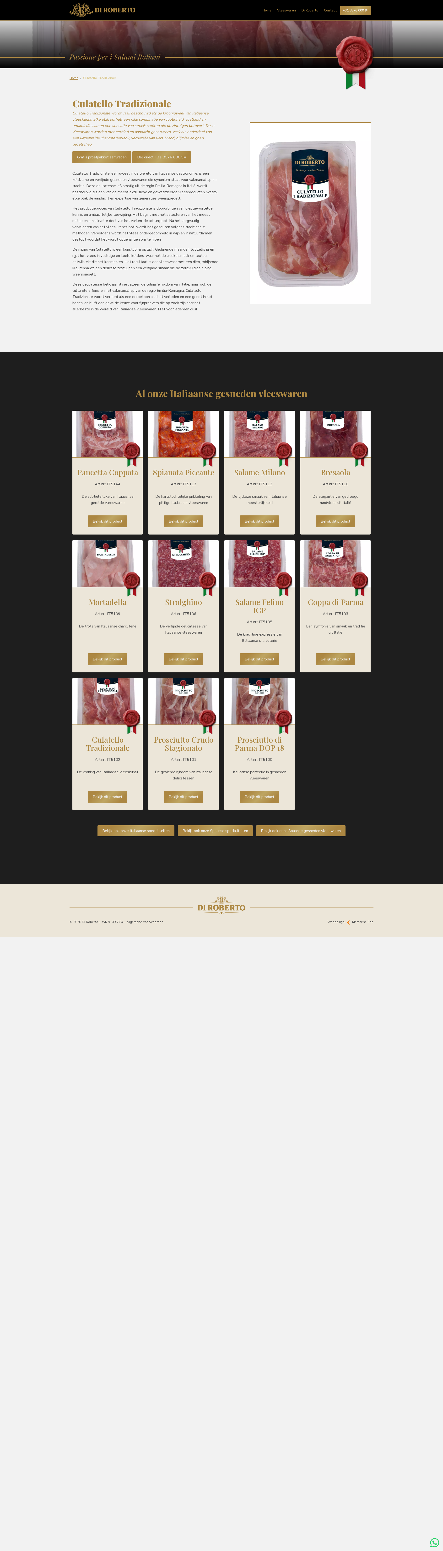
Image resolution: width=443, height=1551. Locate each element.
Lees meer (107, 473)
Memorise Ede (362, 922)
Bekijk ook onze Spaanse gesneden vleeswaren (301, 830)
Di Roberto (310, 10)
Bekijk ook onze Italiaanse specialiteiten (136, 830)
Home (267, 10)
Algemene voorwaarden (145, 922)
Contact (330, 10)
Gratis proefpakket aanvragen (102, 157)
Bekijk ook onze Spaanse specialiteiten (215, 830)
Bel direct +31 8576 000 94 (161, 157)
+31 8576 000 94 (356, 10)
